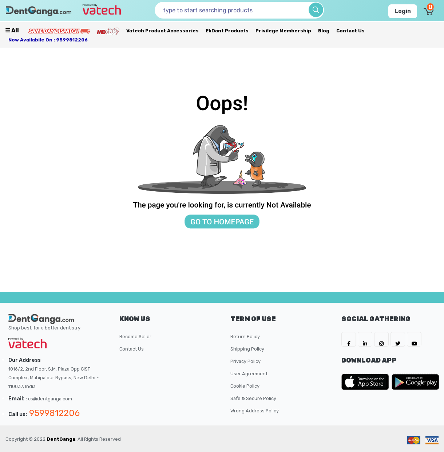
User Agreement (248, 373)
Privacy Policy (245, 361)
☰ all (12, 30)
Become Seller (135, 336)
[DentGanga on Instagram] (381, 339)
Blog (323, 30)
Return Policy (245, 336)
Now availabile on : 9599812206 (48, 40)
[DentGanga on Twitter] (398, 339)
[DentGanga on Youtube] (414, 339)
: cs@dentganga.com (49, 398)
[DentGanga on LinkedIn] (365, 339)
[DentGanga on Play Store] (415, 381)
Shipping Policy (247, 349)
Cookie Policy (244, 386)
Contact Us (350, 30)
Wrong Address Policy (254, 410)
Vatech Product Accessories (162, 30)
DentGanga (61, 439)
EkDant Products (227, 30)
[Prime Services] (59, 30)
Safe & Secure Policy (253, 398)
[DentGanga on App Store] (366, 381)
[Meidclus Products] (108, 30)
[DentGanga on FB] (348, 339)
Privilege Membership (283, 30)
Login (403, 11)
